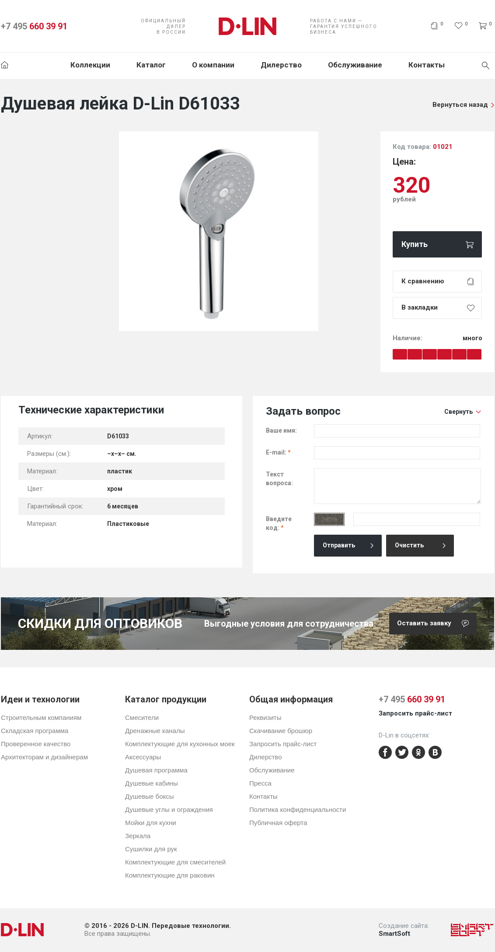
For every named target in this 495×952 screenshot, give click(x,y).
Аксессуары (143, 757)
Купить (414, 244)
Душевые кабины (151, 783)
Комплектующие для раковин (170, 875)
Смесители (142, 717)
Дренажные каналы (155, 730)
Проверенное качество (35, 743)
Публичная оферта (278, 822)
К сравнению (422, 281)
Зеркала (137, 835)
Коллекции (90, 64)
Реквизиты (265, 717)
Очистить (409, 545)
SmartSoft (394, 934)
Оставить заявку (437, 624)
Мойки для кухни (150, 822)
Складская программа (34, 730)
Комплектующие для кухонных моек (180, 743)
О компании (213, 64)
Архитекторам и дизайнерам (44, 757)
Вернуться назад (460, 105)
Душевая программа (156, 770)
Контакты (426, 64)
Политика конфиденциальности (297, 809)
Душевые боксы (149, 796)
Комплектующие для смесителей (175, 862)
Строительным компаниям (41, 717)
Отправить (339, 545)
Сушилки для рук (151, 849)
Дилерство (281, 64)
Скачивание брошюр (280, 730)
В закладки (419, 307)
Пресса (260, 783)
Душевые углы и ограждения (169, 809)
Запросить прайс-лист (283, 743)
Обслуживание (355, 64)
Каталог (151, 64)
